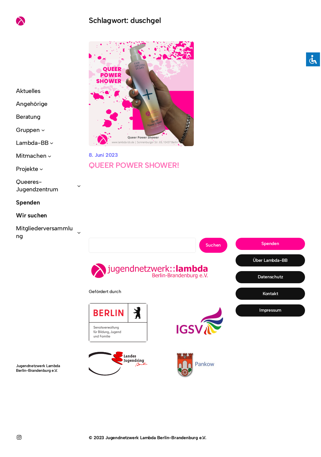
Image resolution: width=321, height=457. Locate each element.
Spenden (270, 243)
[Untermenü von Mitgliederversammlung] (79, 232)
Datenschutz (270, 276)
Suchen (213, 245)
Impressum (270, 310)
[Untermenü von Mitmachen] (49, 156)
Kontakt (270, 293)
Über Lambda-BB (270, 260)
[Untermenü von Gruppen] (43, 130)
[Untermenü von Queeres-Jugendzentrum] (79, 185)
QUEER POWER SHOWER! (134, 165)
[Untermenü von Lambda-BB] (51, 143)
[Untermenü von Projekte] (41, 169)
